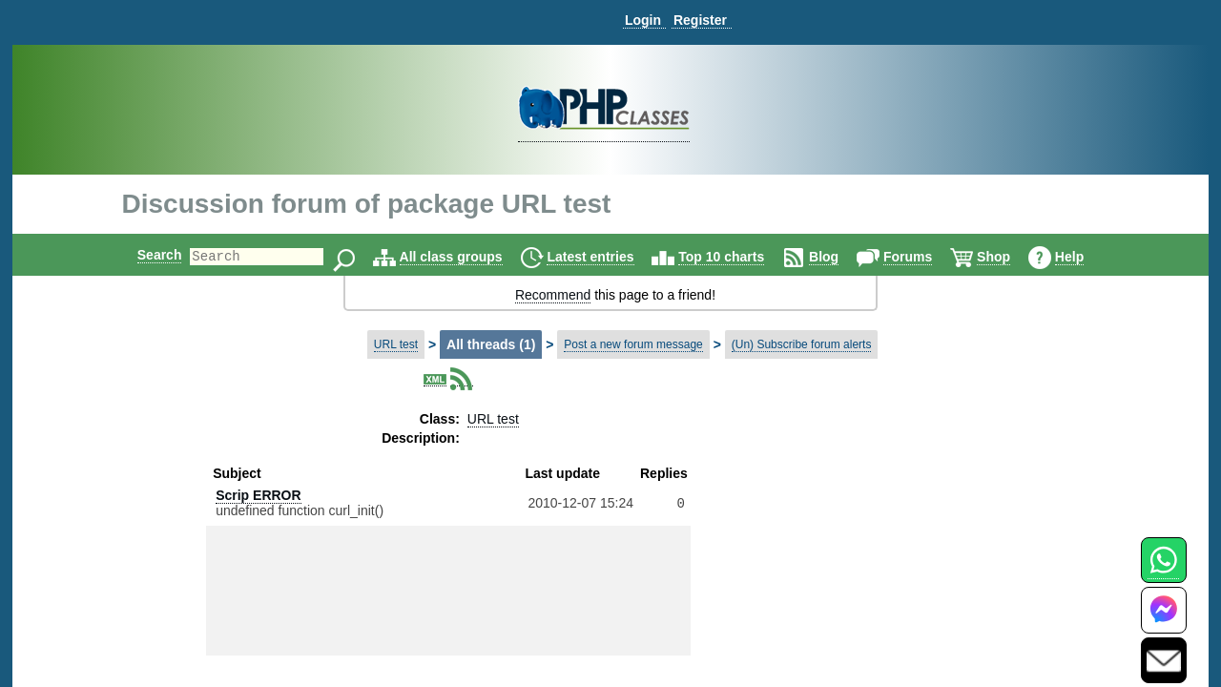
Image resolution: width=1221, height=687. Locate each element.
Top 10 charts (737, 256)
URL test (396, 344)
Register (700, 20)
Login (643, 20)
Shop (1009, 256)
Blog (840, 256)
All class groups (467, 256)
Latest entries (606, 256)
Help (1085, 256)
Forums (924, 256)
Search (143, 254)
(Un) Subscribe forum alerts (802, 344)
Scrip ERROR (258, 495)
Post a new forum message (633, 344)
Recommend (552, 294)
